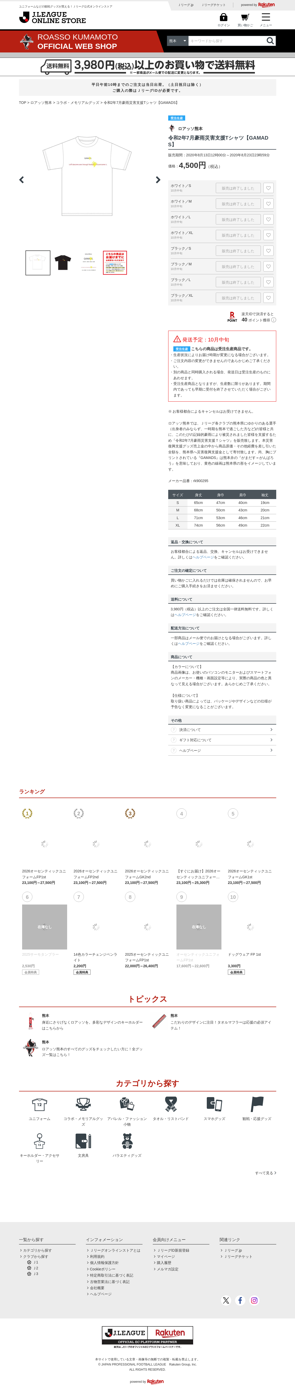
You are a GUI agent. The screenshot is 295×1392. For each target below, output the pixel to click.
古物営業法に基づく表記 (110, 1282)
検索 (271, 41)
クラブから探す (35, 1256)
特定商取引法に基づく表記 (111, 1275)
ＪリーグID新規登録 (173, 1250)
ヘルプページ (203, 557)
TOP (22, 103)
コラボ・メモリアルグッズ (77, 103)
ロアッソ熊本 (41, 103)
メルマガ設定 (167, 1269)
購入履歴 (164, 1263)
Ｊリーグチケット (213, 5)
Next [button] (158, 179)
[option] (89, 179)
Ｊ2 (35, 1268)
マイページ (166, 1256)
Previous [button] (21, 179)
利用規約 (97, 1256)
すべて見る (264, 1173)
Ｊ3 (35, 1274)
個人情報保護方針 (104, 1263)
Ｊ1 (35, 1262)
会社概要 (97, 1288)
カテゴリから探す (37, 1250)
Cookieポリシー (103, 1269)
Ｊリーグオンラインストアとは (115, 1250)
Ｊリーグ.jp (185, 5)
